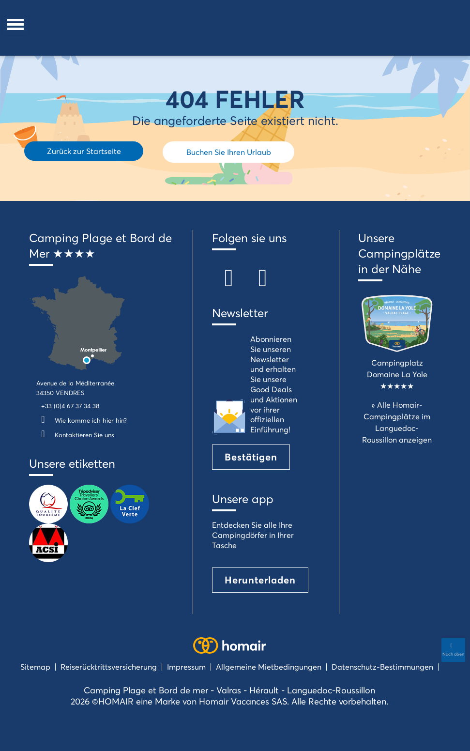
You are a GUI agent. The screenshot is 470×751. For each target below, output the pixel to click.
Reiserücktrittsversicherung (109, 666)
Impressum (186, 666)
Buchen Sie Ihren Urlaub (228, 152)
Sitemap (35, 666)
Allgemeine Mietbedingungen (268, 666)
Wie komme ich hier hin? (81, 420)
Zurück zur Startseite (84, 151)
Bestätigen (251, 456)
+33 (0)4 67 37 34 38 (70, 405)
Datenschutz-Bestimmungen (382, 666)
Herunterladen (260, 579)
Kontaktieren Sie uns (75, 434)
